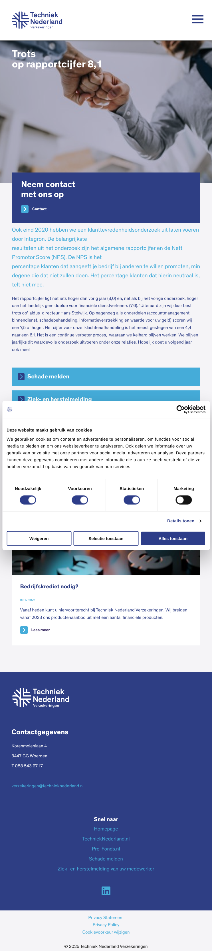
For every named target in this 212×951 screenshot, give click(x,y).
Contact (39, 209)
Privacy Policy (106, 925)
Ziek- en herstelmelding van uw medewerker (106, 869)
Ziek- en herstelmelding (59, 400)
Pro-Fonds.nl (106, 849)
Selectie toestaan (106, 538)
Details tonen (180, 521)
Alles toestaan (172, 538)
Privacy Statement (106, 918)
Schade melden (48, 377)
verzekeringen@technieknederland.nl (48, 786)
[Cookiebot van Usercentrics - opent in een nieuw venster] (180, 409)
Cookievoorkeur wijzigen (106, 932)
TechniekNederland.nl (106, 839)
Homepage (106, 829)
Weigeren (39, 538)
